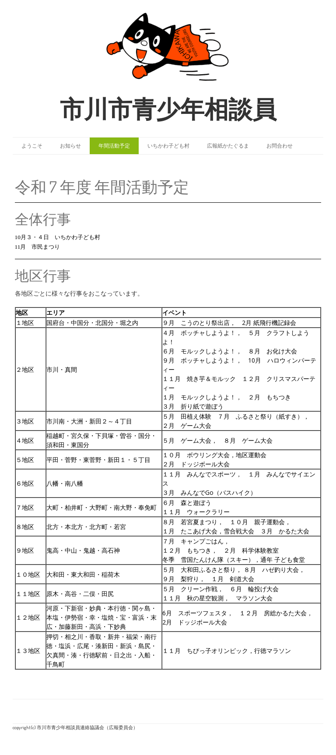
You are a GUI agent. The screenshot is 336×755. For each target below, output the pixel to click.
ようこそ (31, 145)
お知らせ (70, 145)
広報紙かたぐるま (228, 145)
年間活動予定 (114, 145)
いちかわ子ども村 (168, 145)
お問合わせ (279, 145)
